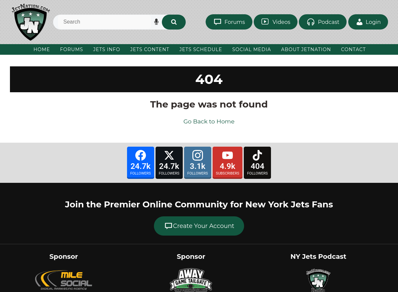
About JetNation (306, 49)
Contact (353, 49)
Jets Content (149, 49)
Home (41, 49)
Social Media (251, 49)
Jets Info (106, 49)
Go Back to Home (208, 121)
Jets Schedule (200, 49)
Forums (71, 49)
